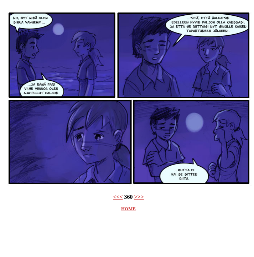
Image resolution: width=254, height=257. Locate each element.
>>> (139, 197)
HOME (128, 208)
